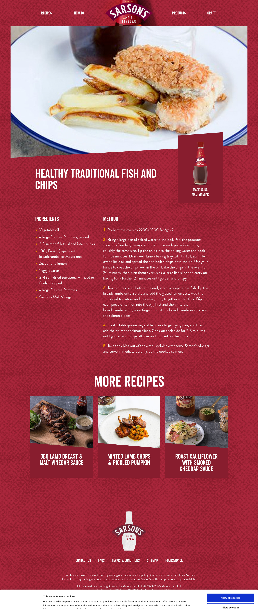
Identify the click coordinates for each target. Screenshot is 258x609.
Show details (172, 602)
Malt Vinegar (200, 194)
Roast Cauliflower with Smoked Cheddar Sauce (196, 462)
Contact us (83, 560)
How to (79, 13)
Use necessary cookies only (230, 599)
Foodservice (174, 560)
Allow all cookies (231, 580)
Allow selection (230, 589)
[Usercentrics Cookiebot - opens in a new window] (21, 602)
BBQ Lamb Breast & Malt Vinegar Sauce (61, 459)
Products (179, 13)
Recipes (46, 13)
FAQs (101, 560)
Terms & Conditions (126, 560)
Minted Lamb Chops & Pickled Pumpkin (129, 459)
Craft (211, 13)
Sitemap (152, 560)
